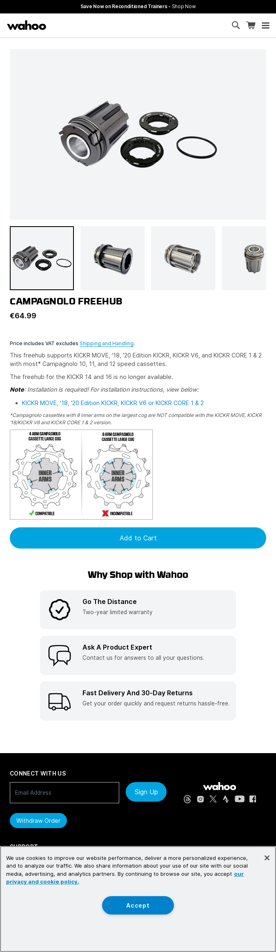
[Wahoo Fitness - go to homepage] (219, 786)
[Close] (267, 858)
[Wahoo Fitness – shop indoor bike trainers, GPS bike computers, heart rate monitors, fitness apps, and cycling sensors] (26, 25)
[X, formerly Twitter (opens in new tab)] (213, 799)
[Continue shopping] (59, 25)
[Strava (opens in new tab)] (226, 799)
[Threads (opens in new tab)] (187, 799)
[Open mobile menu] (265, 25)
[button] (42, 258)
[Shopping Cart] (250, 25)
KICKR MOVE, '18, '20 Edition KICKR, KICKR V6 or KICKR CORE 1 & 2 (113, 402)
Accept (137, 905)
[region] (138, 899)
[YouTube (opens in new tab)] (240, 799)
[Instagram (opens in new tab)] (200, 799)
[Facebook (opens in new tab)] (252, 799)
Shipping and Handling (107, 343)
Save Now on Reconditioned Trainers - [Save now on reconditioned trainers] (138, 6)
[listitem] (138, 609)
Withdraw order (38, 820)
